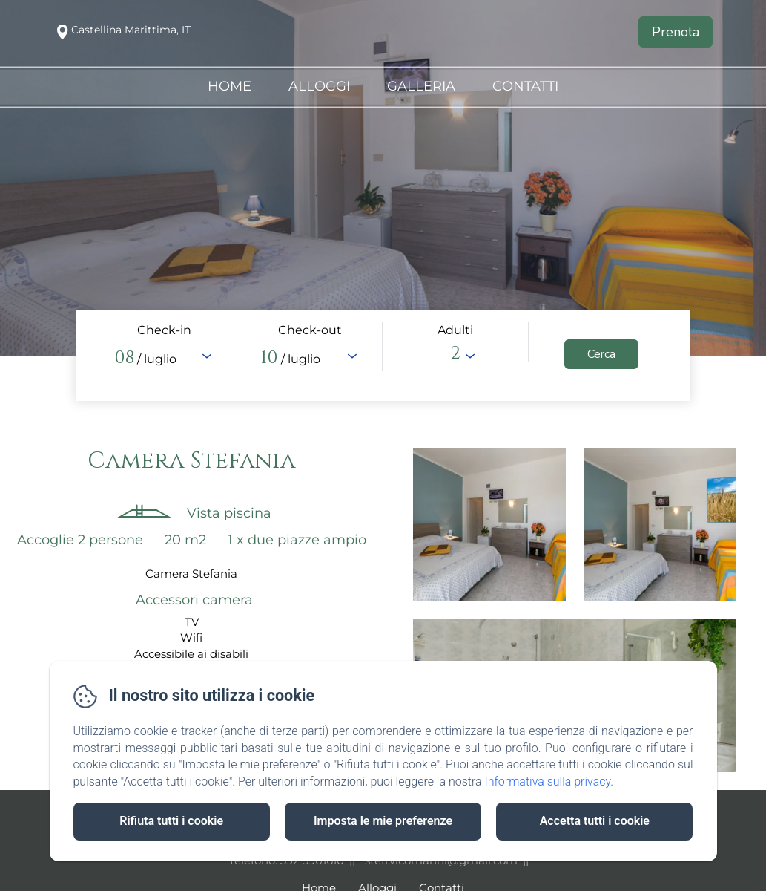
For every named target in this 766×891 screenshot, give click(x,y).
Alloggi (319, 86)
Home (229, 86)
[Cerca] (601, 354)
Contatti (525, 86)
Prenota (675, 32)
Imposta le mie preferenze (383, 821)
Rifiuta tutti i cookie (171, 821)
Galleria (421, 86)
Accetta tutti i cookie (595, 821)
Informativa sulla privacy (547, 781)
